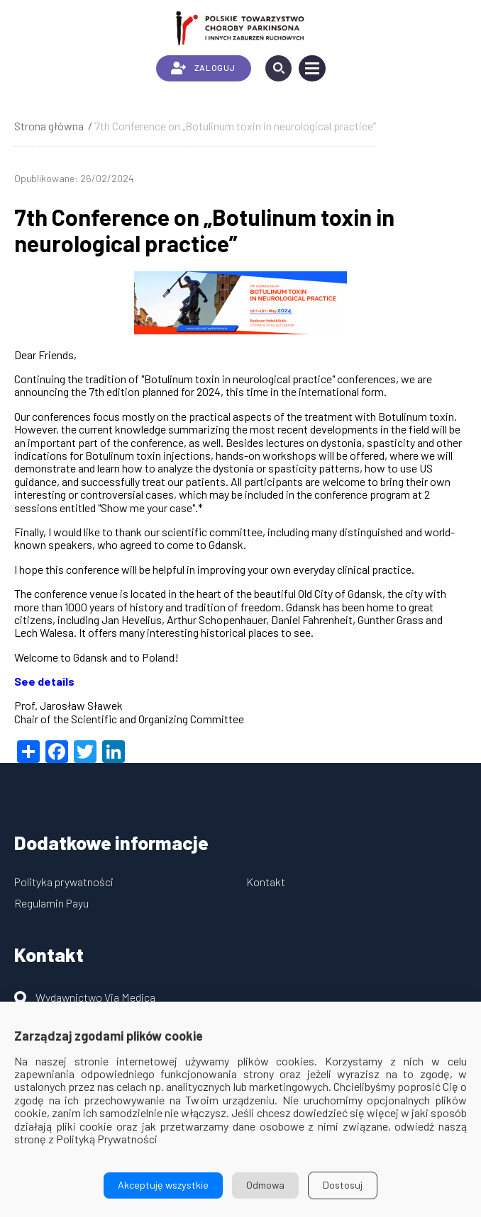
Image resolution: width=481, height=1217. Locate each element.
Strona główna (49, 125)
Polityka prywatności (64, 881)
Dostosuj (343, 1185)
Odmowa (265, 1185)
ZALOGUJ (203, 68)
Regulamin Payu (51, 903)
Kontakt (265, 881)
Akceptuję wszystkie (163, 1185)
